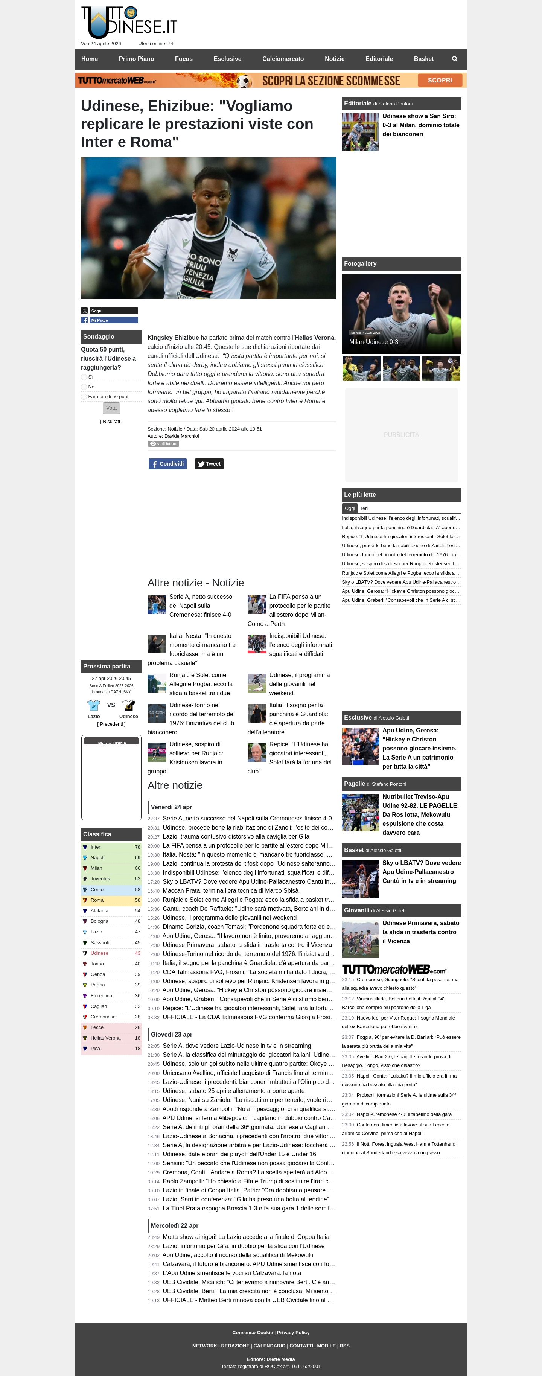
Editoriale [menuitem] (379, 59)
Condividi (168, 464)
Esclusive (358, 717)
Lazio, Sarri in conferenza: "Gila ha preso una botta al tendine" (246, 1199)
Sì (90, 377)
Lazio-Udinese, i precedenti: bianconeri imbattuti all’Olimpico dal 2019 (256, 1082)
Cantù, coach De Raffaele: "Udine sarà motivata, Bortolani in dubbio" (254, 909)
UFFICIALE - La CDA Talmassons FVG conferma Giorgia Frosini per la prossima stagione (282, 1017)
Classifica (97, 834)
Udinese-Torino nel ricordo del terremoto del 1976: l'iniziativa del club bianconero (270, 954)
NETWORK (204, 1346)
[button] (111, 408)
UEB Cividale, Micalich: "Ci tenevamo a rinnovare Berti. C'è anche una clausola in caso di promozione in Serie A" (313, 1282)
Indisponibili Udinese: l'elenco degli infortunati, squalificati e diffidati (301, 645)
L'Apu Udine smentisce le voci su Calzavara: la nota (232, 1273)
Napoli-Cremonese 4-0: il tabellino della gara (404, 1114)
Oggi (350, 508)
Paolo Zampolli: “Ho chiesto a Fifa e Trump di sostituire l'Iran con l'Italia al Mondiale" (275, 1181)
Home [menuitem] (89, 59)
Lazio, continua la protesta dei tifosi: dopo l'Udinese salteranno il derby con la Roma (275, 863)
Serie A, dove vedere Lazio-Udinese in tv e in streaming (237, 1046)
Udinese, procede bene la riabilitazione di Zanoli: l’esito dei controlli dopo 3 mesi (269, 827)
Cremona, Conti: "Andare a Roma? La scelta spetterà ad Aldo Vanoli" (255, 1172)
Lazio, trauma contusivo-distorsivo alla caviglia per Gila (236, 836)
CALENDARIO (269, 1346)
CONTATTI (301, 1346)
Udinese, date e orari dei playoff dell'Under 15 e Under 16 (239, 1154)
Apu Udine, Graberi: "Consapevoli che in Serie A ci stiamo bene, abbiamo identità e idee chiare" (290, 999)
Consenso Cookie (252, 1332)
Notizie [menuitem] (334, 59)
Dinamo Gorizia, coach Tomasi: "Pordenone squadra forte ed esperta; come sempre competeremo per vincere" (311, 927)
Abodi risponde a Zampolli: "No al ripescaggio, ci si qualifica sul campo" (258, 1109)
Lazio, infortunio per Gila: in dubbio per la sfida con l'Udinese (244, 1246)
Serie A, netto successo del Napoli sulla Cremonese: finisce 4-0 (200, 606)
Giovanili (357, 910)
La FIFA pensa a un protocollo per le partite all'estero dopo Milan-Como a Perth (268, 845)
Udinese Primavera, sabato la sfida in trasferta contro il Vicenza (247, 945)
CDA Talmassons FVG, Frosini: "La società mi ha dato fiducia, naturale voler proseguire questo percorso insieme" (314, 972)
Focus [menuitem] (184, 59)
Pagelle (354, 784)
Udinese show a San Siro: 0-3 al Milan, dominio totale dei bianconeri (420, 125)
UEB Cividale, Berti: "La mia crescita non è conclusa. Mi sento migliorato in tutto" (270, 1291)
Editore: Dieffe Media (271, 1359)
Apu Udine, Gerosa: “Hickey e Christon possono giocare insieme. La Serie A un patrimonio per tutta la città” (306, 990)
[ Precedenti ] (111, 724)
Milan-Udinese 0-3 (373, 342)
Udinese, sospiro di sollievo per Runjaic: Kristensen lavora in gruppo (254, 981)
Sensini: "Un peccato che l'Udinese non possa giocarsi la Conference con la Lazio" (273, 1163)
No (91, 387)
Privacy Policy (293, 1332)
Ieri (364, 508)
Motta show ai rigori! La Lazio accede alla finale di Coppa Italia (246, 1237)
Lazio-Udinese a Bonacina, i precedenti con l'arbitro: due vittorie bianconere (264, 1136)
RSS (345, 1346)
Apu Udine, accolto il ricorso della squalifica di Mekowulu (238, 1255)
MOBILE (326, 1346)
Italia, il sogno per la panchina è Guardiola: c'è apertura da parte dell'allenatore (268, 963)
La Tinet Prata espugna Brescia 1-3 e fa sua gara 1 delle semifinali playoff (261, 1208)
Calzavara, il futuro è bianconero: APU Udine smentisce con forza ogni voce (264, 1264)
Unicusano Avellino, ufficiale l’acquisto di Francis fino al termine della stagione (266, 1073)
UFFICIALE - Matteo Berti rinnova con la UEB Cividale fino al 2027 (252, 1300)
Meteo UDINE (112, 743)
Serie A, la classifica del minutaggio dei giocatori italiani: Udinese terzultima (263, 1055)
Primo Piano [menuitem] (136, 59)
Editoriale (358, 103)
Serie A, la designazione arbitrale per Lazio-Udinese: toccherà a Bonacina (261, 1145)
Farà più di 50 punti (109, 396)
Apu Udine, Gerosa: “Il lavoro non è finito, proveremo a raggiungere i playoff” (265, 936)
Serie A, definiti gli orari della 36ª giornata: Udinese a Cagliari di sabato (257, 1127)
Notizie (174, 429)
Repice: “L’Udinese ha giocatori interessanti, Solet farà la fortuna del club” (261, 1008)
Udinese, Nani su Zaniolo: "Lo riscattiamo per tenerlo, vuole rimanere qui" (261, 1100)
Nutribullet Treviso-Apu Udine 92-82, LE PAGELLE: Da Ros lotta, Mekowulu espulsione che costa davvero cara (420, 814)
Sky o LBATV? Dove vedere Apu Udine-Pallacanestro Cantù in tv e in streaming (269, 881)
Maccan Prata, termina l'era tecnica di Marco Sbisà (231, 890)
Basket (354, 850)
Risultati (111, 421)
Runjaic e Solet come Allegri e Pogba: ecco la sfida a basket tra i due (201, 684)
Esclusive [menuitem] (228, 59)
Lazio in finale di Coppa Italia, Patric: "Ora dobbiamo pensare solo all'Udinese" (267, 1190)
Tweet (209, 464)
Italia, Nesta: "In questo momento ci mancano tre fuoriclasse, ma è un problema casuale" (281, 854)
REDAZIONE (235, 1346)
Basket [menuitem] (424, 59)
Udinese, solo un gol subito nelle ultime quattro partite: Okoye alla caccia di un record (276, 1064)
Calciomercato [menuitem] (283, 59)
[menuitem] (455, 59)
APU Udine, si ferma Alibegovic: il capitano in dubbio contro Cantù (251, 1118)
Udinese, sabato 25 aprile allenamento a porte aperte (234, 1091)
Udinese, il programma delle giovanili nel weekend (299, 684)
